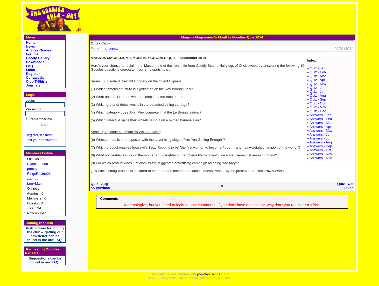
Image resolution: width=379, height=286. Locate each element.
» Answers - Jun (319, 134)
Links (30, 70)
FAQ (29, 66)
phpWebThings (208, 274)
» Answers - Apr (319, 127)
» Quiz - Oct (316, 103)
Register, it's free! (38, 135)
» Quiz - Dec (316, 111)
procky (32, 169)
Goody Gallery (37, 58)
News (30, 46)
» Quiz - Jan (316, 68)
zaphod (32, 179)
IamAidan (34, 183)
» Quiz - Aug (316, 95)
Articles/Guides (38, 50)
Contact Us (34, 77)
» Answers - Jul (318, 138)
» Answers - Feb (319, 119)
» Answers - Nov (319, 154)
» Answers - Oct (319, 150)
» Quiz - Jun (316, 88)
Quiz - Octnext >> (345, 186)
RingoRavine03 (39, 174)
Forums (32, 54)
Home (30, 42)
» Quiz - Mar (316, 76)
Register (32, 74)
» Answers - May (320, 130)
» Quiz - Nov (316, 107)
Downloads (34, 62)
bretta (113, 48)
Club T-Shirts (36, 81)
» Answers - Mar (319, 123)
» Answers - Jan (319, 115)
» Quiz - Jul (315, 92)
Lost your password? (41, 140)
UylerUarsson (37, 164)
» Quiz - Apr (316, 80)
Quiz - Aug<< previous (100, 186)
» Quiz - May (317, 84)
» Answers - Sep (319, 146)
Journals (32, 85)
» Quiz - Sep (316, 99)
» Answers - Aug (319, 142)
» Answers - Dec (319, 158)
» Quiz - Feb (316, 72)
